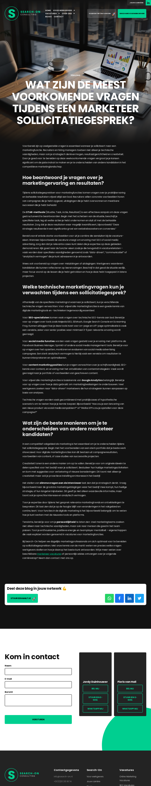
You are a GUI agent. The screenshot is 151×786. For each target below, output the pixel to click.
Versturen (38, 719)
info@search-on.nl (63, 776)
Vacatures (52, 13)
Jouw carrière (136, 2)
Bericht (9, 692)
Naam (8, 666)
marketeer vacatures (49, 554)
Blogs (48, 16)
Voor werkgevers (64, 10)
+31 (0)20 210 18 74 (62, 781)
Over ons (68, 13)
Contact (59, 16)
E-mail (8, 679)
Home (48, 10)
